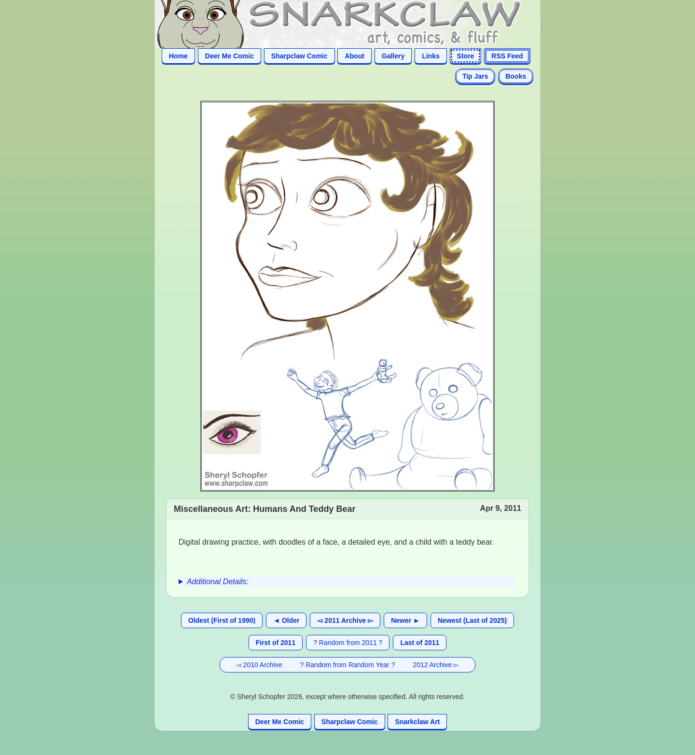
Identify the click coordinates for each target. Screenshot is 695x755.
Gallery (393, 56)
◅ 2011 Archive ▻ (345, 620)
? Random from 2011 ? (347, 642)
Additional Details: (218, 581)
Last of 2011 (419, 642)
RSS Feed (507, 56)
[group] (347, 582)
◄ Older (286, 620)
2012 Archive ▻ (436, 665)
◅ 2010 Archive (259, 665)
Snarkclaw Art (417, 722)
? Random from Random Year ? (347, 665)
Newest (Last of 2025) (472, 620)
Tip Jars (475, 76)
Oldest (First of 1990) (221, 620)
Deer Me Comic (229, 56)
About (354, 56)
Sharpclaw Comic (299, 56)
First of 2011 (275, 642)
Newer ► (405, 620)
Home (178, 56)
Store (465, 56)
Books (515, 76)
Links (431, 56)
